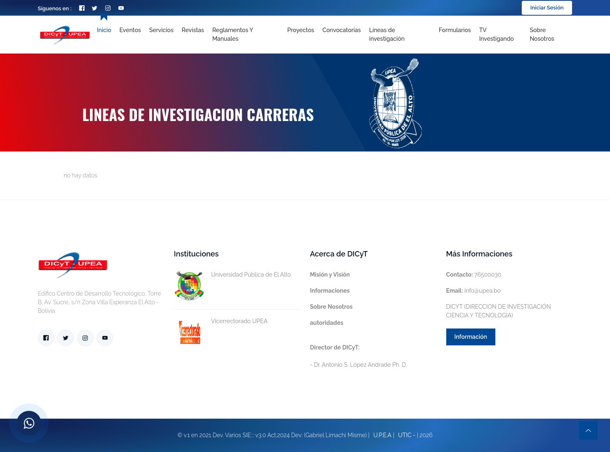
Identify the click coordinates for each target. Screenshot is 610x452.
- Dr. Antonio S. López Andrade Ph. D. (358, 356)
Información (471, 336)
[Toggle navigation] (400, 35)
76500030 (474, 274)
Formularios (455, 30)
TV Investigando (496, 34)
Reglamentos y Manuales (232, 34)
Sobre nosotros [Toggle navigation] (542, 34)
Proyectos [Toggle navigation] (300, 30)
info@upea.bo (473, 290)
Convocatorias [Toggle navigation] (342, 30)
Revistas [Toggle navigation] (193, 30)
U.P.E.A (382, 435)
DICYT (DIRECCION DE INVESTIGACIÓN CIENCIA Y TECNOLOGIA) (498, 311)
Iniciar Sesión (547, 8)
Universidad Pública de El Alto (232, 274)
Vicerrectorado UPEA (221, 321)
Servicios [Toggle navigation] (161, 30)
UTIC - (406, 435)
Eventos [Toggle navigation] (130, 30)
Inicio (104, 30)
